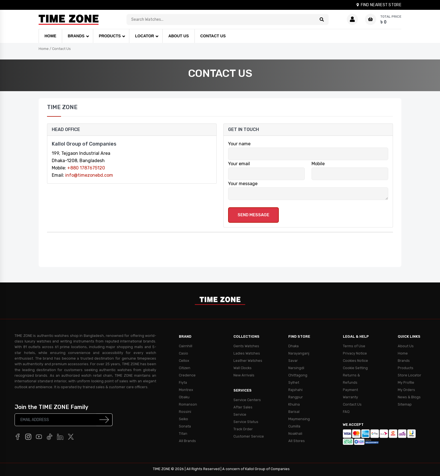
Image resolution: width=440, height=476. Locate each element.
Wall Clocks (242, 368)
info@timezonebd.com (89, 175)
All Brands (187, 441)
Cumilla (294, 426)
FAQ (346, 412)
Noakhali (295, 433)
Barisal (293, 412)
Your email (239, 163)
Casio (183, 353)
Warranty (350, 397)
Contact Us (61, 49)
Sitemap (405, 404)
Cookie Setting (355, 368)
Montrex (186, 390)
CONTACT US (213, 36)
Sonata (185, 426)
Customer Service (248, 436)
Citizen (184, 368)
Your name (239, 143)
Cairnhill (185, 346)
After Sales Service (242, 411)
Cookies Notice (355, 360)
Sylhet (293, 382)
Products (405, 368)
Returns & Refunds (351, 379)
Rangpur (295, 397)
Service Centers (247, 400)
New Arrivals (243, 375)
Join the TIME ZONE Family (51, 407)
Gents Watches (246, 346)
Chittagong (297, 375)
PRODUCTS (110, 36)
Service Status (245, 422)
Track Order (243, 429)
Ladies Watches (246, 353)
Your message (243, 183)
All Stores (296, 441)
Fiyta (183, 382)
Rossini (185, 412)
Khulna (294, 404)
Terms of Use (354, 346)
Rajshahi (295, 390)
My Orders (406, 390)
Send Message (253, 214)
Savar (293, 360)
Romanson (188, 404)
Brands (404, 360)
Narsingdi (296, 368)
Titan (183, 433)
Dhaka (293, 346)
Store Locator (409, 375)
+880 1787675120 (86, 168)
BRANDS (76, 36)
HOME (50, 36)
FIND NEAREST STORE (378, 5)
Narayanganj (298, 353)
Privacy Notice (355, 353)
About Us (406, 346)
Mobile (318, 163)
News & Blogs (409, 397)
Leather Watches (247, 360)
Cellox (184, 360)
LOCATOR (144, 36)
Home (44, 49)
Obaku (184, 397)
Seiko (183, 419)
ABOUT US (178, 36)
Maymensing (299, 419)
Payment (350, 390)
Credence (187, 375)
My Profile (406, 382)
